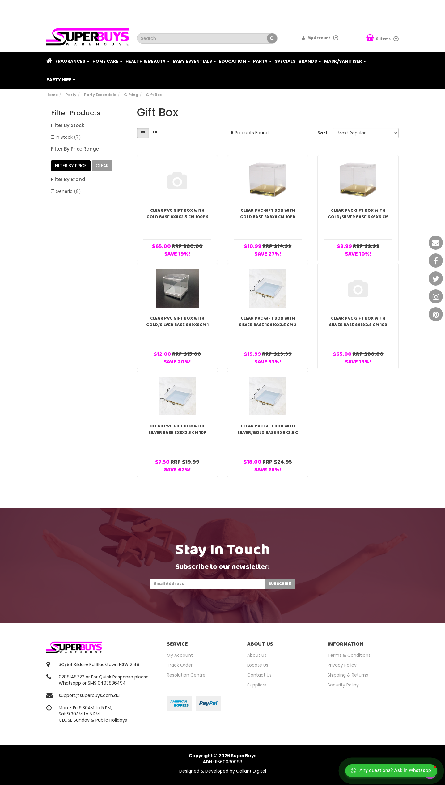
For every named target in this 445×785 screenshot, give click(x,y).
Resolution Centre (186, 675)
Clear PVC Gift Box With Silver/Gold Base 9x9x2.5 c (267, 429)
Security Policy (343, 685)
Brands (310, 61)
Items (379, 38)
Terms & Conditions (349, 655)
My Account (180, 655)
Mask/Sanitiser (345, 61)
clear (102, 166)
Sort (322, 133)
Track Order (180, 665)
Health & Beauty (147, 61)
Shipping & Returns (348, 675)
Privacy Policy (342, 665)
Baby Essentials (194, 61)
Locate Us (257, 665)
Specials (285, 61)
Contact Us (259, 675)
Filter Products (75, 113)
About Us (256, 655)
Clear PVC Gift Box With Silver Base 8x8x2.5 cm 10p (177, 429)
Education (234, 61)
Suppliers (256, 685)
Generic (68, 191)
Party (262, 61)
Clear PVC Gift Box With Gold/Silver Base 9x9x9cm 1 (177, 322)
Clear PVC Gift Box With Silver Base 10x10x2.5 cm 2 (267, 322)
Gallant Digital (251, 771)
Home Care (107, 61)
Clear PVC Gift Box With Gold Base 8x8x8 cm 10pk (267, 214)
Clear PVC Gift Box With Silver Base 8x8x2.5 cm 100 (358, 322)
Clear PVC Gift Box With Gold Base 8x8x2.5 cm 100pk (177, 214)
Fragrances (72, 61)
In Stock (68, 137)
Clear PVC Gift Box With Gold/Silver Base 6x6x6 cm (358, 214)
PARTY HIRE (60, 80)
